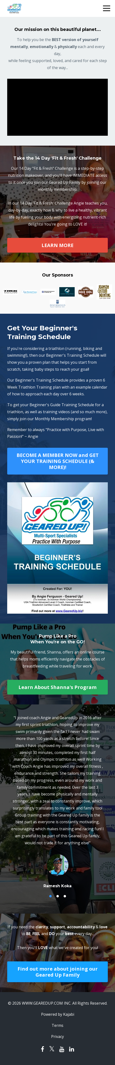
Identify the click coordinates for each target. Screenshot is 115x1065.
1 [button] (50, 896)
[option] (57, 801)
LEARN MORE (57, 245)
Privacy (57, 1036)
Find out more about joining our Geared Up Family (58, 972)
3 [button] (65, 896)
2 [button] (57, 896)
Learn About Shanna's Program (57, 687)
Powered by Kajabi (57, 1014)
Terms (57, 1025)
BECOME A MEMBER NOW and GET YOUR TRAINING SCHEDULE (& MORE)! (58, 461)
